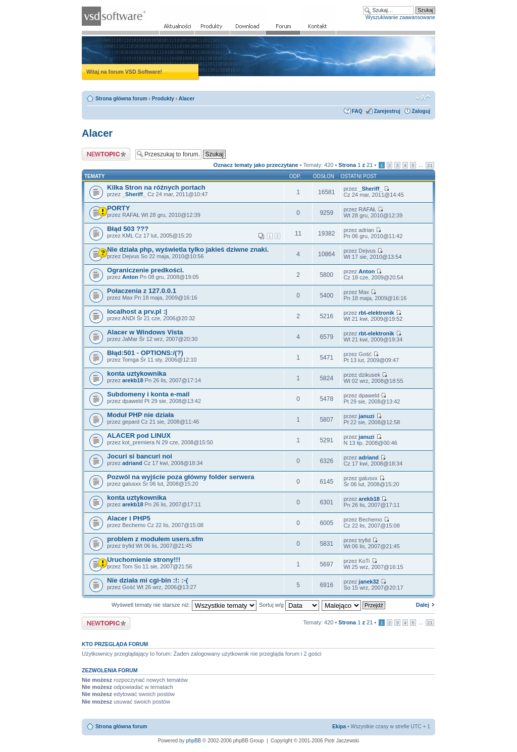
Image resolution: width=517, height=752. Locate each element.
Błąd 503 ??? (127, 229)
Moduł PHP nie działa (140, 415)
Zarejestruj (387, 111)
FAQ (357, 111)
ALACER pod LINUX (139, 435)
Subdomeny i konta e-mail (148, 394)
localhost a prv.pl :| (137, 311)
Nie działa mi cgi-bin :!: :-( (147, 580)
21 (430, 165)
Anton (130, 277)
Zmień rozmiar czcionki (423, 97)
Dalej (422, 605)
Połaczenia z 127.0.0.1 (141, 291)
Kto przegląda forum (115, 644)
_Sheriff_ (134, 194)
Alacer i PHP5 (128, 518)
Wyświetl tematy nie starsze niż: (184, 605)
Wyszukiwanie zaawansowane (400, 17)
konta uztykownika (136, 373)
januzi (366, 416)
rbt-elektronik (376, 313)
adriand (132, 463)
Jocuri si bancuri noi (139, 456)
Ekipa (339, 726)
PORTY (118, 208)
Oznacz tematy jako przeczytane (256, 165)
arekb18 (132, 380)
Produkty (163, 98)
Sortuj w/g (289, 605)
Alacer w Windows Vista (145, 332)
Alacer (186, 98)
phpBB (193, 740)
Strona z (355, 165)
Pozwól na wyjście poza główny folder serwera (180, 477)
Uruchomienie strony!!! (143, 559)
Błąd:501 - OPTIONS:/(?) (145, 353)
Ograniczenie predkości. (145, 270)
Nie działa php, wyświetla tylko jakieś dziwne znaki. (188, 249)
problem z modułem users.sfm (155, 539)
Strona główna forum (121, 98)
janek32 (368, 582)
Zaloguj (421, 111)
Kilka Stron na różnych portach (156, 187)
